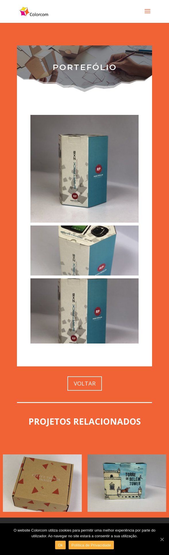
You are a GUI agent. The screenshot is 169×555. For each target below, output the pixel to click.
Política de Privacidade (91, 545)
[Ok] (162, 539)
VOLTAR (85, 383)
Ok (60, 545)
